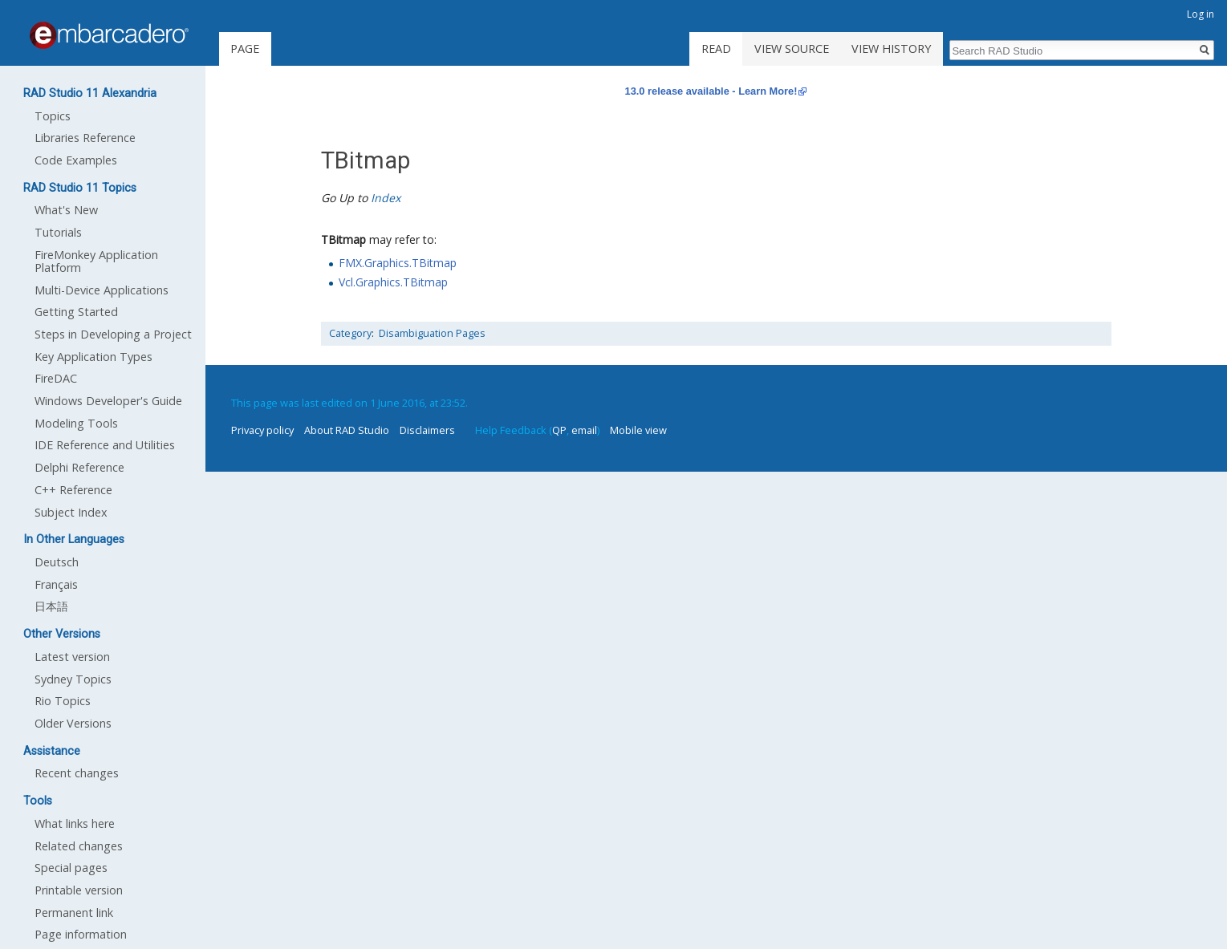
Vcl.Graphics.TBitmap (393, 282)
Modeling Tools (76, 423)
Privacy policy (262, 430)
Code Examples (76, 160)
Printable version (79, 890)
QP (559, 430)
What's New (66, 209)
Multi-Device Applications (102, 290)
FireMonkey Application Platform (96, 261)
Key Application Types (93, 356)
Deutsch (57, 562)
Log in (1200, 14)
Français (56, 584)
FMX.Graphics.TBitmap (398, 262)
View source (791, 48)
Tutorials (58, 232)
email (584, 430)
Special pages (71, 867)
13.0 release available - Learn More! (711, 91)
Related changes (79, 846)
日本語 (51, 606)
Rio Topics (63, 700)
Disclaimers (427, 430)
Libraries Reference (85, 137)
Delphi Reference (79, 467)
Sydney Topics (73, 679)
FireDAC (56, 378)
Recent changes (77, 773)
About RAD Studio (346, 430)
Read (716, 48)
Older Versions (73, 723)
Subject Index (71, 512)
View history (891, 48)
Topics (53, 116)
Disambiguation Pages (432, 333)
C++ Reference (73, 489)
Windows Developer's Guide (108, 400)
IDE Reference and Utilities (105, 444)
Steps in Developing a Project (113, 334)
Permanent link (74, 912)
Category (350, 333)
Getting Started (76, 311)
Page (244, 48)
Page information (81, 934)
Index (385, 197)
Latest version (72, 656)
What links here (75, 823)
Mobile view (638, 430)
